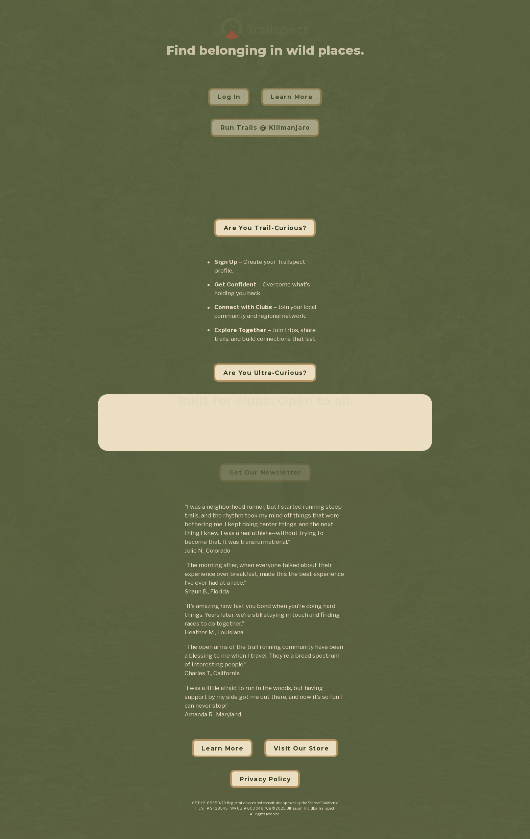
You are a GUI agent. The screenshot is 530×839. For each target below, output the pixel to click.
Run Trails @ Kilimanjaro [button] (265, 127)
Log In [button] (229, 96)
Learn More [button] (292, 96)
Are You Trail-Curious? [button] (265, 227)
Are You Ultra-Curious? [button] (265, 372)
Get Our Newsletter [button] (265, 472)
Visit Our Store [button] (301, 748)
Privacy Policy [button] (265, 779)
